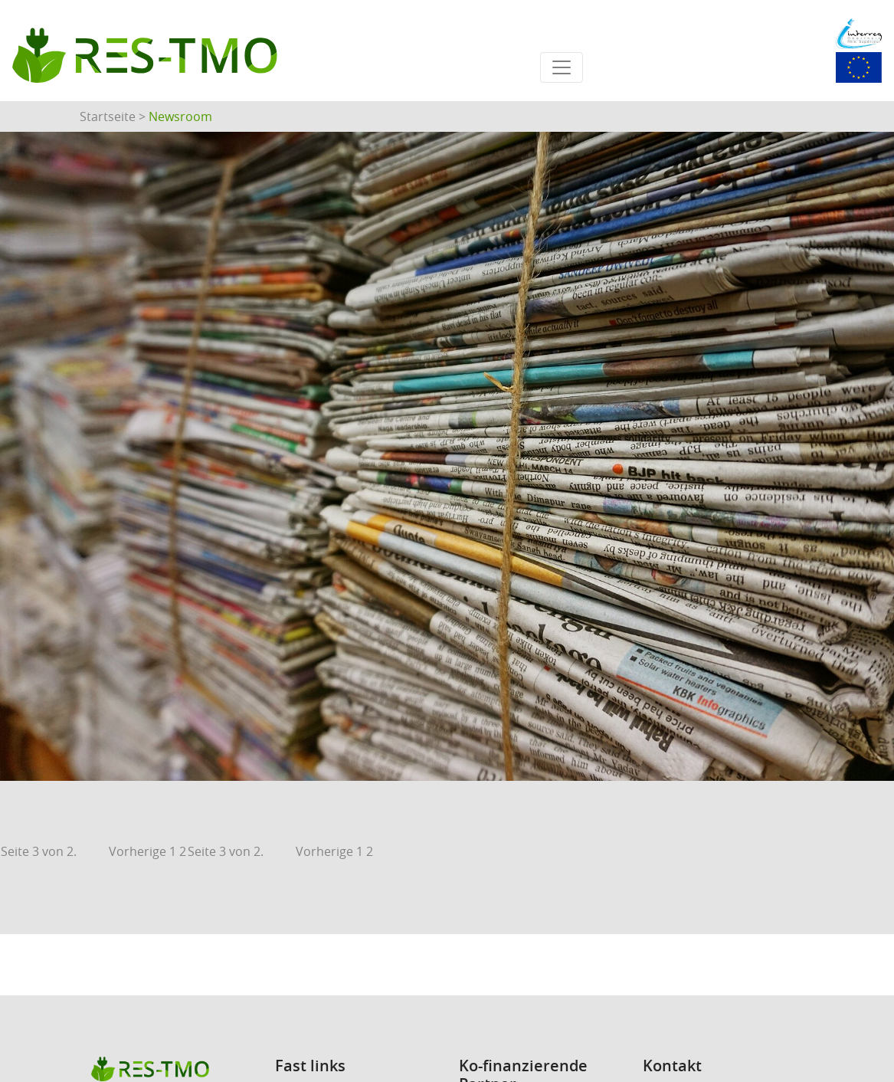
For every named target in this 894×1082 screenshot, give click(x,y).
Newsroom (180, 116)
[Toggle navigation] (561, 67)
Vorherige (137, 851)
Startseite (108, 116)
